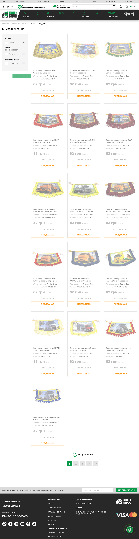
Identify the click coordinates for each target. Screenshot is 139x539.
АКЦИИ (94, 1)
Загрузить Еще (82, 454)
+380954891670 (39, 7)
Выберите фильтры (21, 76)
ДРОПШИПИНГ (110, 1)
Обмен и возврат (55, 516)
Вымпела (26, 24)
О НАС (4, 1)
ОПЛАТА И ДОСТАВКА (42, 1)
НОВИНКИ (62, 1)
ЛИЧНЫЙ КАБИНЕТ (55, 537)
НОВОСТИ (78, 1)
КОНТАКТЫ (128, 1)
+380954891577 (27, 7)
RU (131, 6)
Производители (84, 504)
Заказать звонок (28, 6)
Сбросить (7, 76)
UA (134, 6)
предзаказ (47, 96)
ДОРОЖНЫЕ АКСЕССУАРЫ (11, 24)
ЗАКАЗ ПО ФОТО (21, 1)
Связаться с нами (56, 533)
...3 (95, 463)
